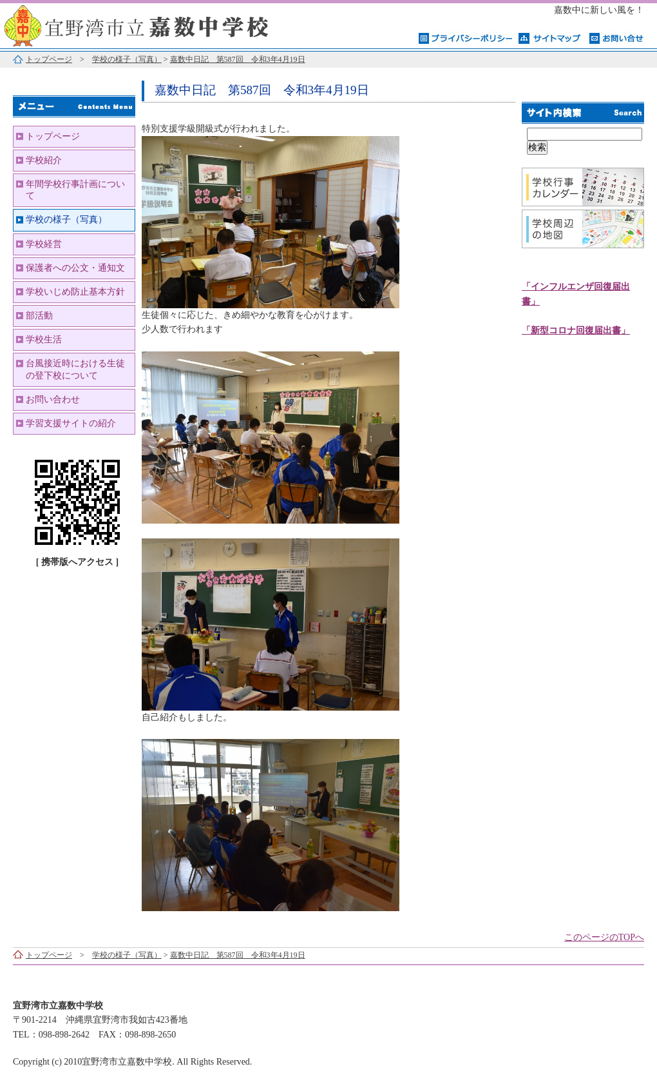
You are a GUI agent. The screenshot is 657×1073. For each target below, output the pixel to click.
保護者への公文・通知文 (75, 268)
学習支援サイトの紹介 (71, 423)
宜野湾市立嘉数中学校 (161, 24)
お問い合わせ (53, 399)
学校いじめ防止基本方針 (75, 292)
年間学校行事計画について (75, 190)
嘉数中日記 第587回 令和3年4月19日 (237, 59)
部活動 (39, 315)
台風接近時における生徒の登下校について (75, 369)
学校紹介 (44, 160)
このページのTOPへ (604, 937)
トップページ (49, 59)
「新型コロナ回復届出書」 (576, 330)
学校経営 (44, 244)
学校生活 (44, 339)
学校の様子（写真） (127, 59)
